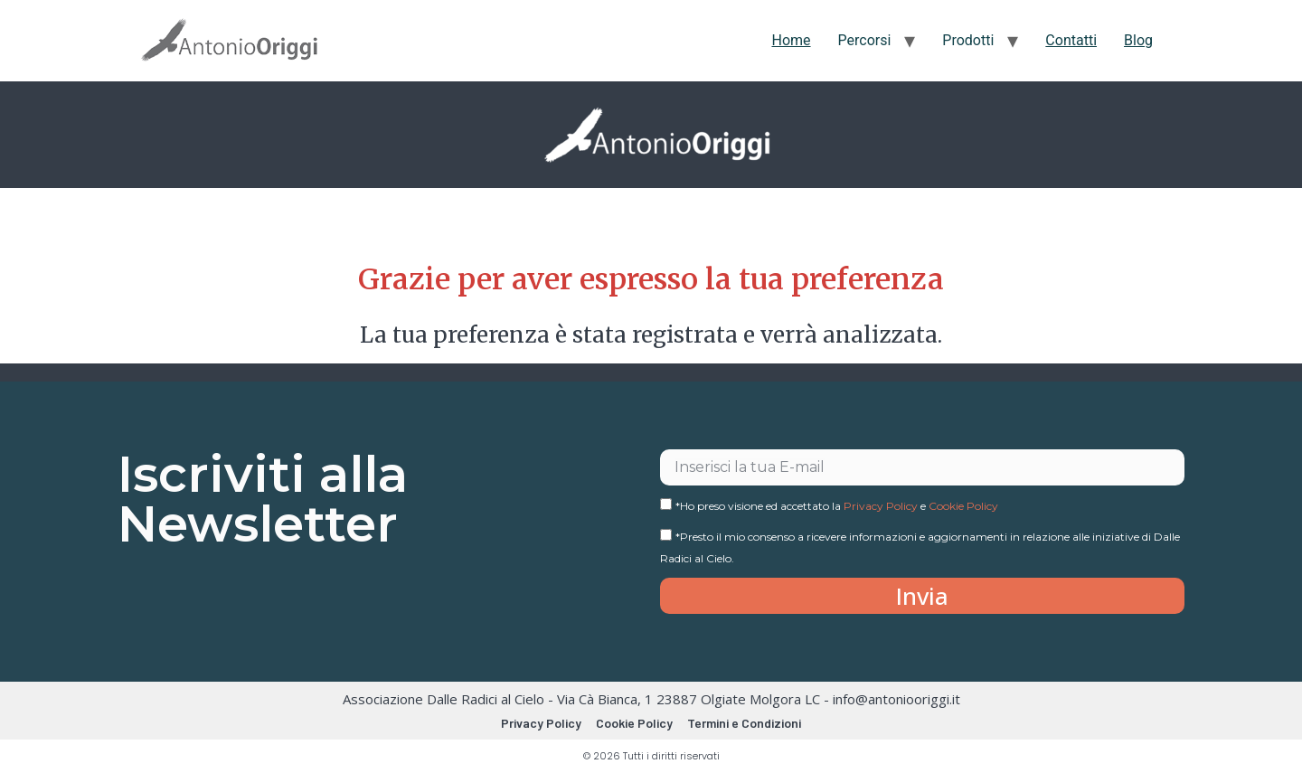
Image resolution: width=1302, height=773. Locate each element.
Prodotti (968, 40)
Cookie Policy (963, 506)
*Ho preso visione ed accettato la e (836, 506)
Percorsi (865, 40)
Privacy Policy (881, 506)
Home (790, 40)
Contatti (1071, 40)
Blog (1138, 40)
